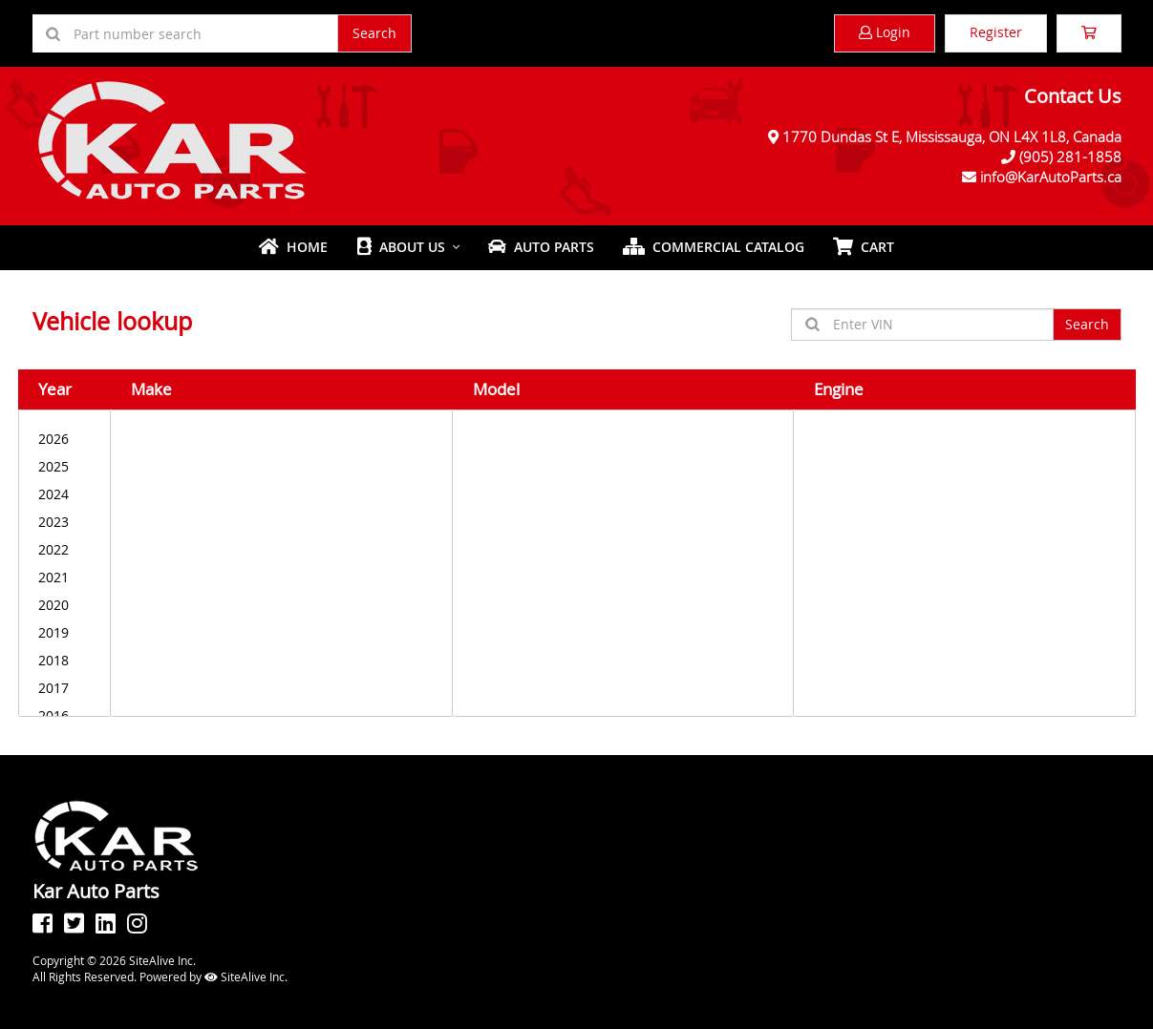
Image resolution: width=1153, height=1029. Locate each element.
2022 (65, 549)
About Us (400, 247)
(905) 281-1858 (1070, 156)
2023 (65, 522)
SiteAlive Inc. (246, 976)
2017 (65, 688)
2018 (65, 660)
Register (996, 32)
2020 (65, 605)
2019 (65, 632)
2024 (65, 494)
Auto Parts (541, 247)
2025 (65, 466)
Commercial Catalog (713, 247)
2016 (65, 715)
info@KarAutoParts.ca (1050, 176)
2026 (65, 438)
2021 (65, 577)
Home (293, 247)
